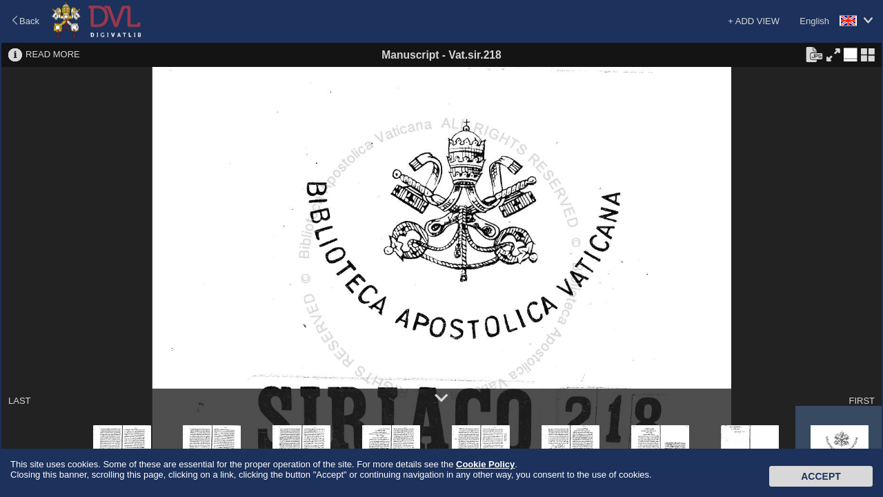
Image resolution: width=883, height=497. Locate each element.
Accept (821, 476)
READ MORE (53, 54)
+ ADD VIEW (754, 21)
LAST (19, 401)
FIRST (862, 401)
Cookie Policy (485, 464)
